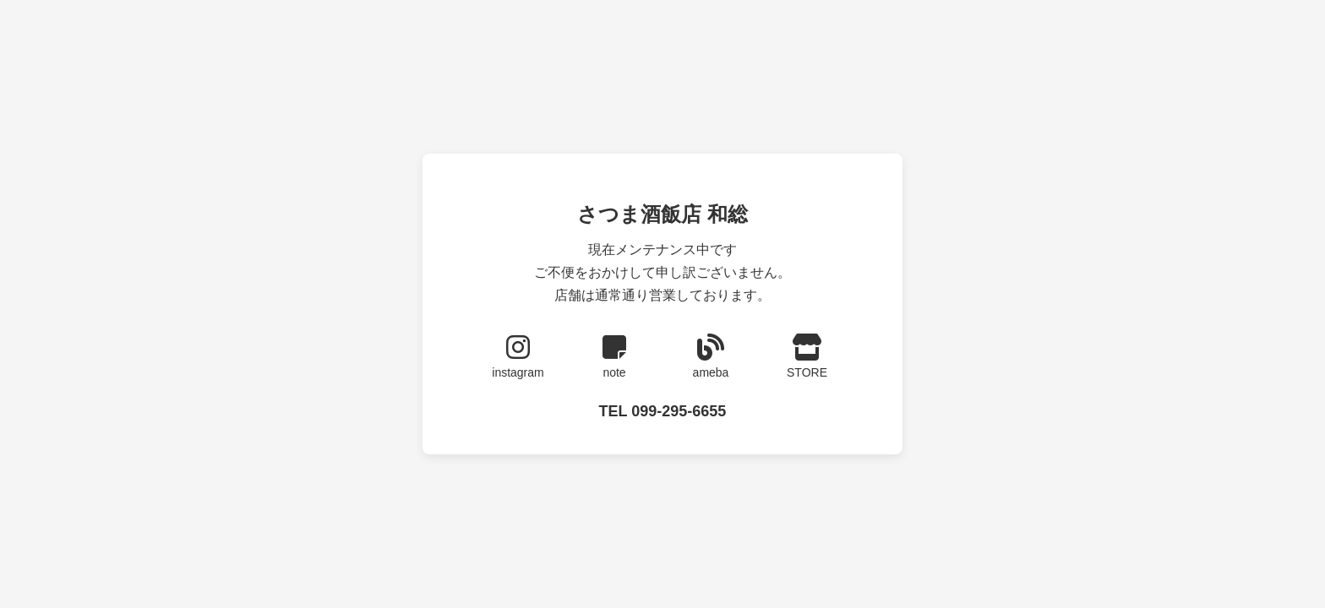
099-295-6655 (678, 411)
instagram (518, 356)
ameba (711, 356)
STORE (807, 356)
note (614, 356)
